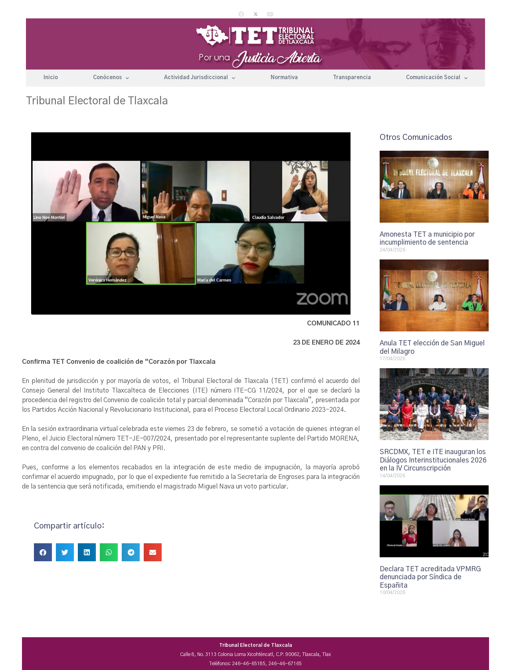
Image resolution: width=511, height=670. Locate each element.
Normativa (284, 77)
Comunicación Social (436, 78)
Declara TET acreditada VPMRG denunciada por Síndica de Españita (430, 577)
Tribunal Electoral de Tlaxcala (97, 101)
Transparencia (352, 77)
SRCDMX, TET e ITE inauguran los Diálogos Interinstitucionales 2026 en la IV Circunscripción (433, 460)
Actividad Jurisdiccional (199, 78)
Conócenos (111, 78)
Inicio (51, 77)
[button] (43, 552)
